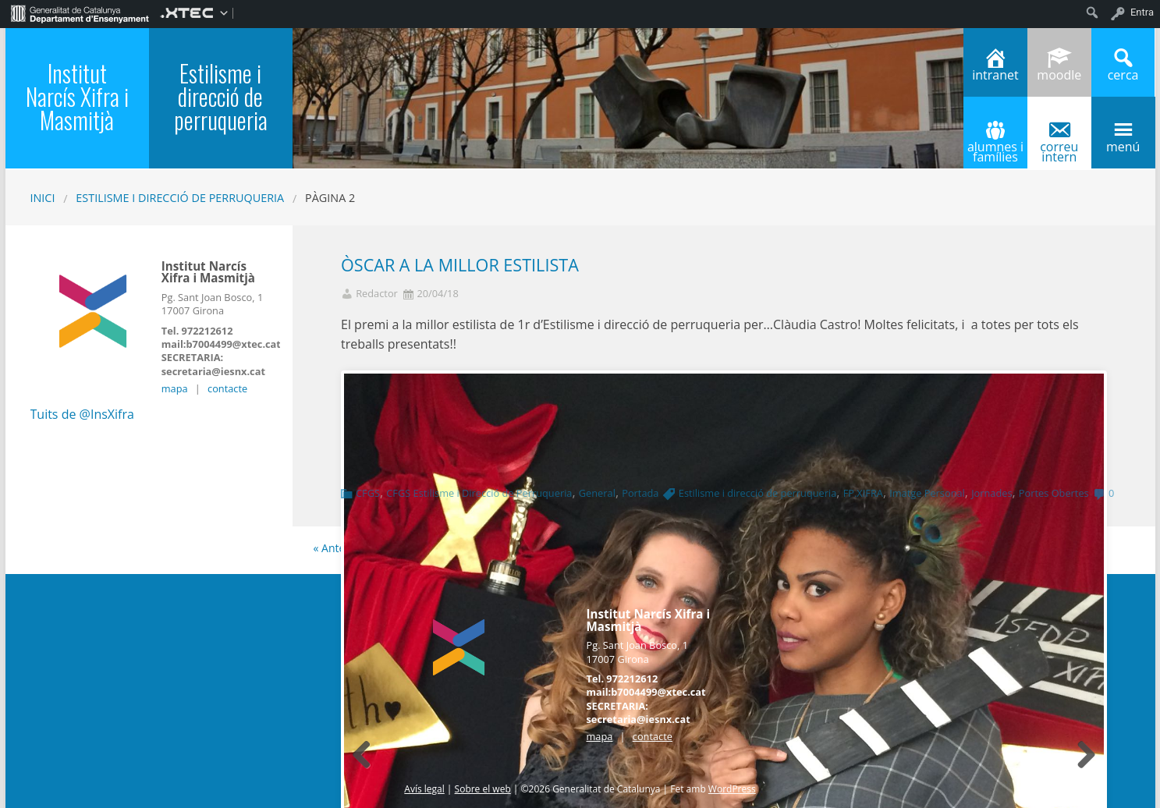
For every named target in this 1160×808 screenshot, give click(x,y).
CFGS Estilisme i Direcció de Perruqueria (479, 493)
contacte (227, 388)
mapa (174, 388)
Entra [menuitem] (1142, 12)
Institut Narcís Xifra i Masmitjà (77, 96)
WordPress (732, 789)
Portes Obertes (1054, 493)
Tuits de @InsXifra (82, 414)
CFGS (368, 493)
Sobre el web (483, 789)
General (597, 493)
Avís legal (424, 789)
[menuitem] (80, 12)
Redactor (377, 294)
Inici (42, 197)
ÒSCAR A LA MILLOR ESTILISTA (460, 264)
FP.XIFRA (863, 493)
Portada (640, 493)
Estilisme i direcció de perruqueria (180, 197)
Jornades (991, 493)
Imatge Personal (927, 493)
